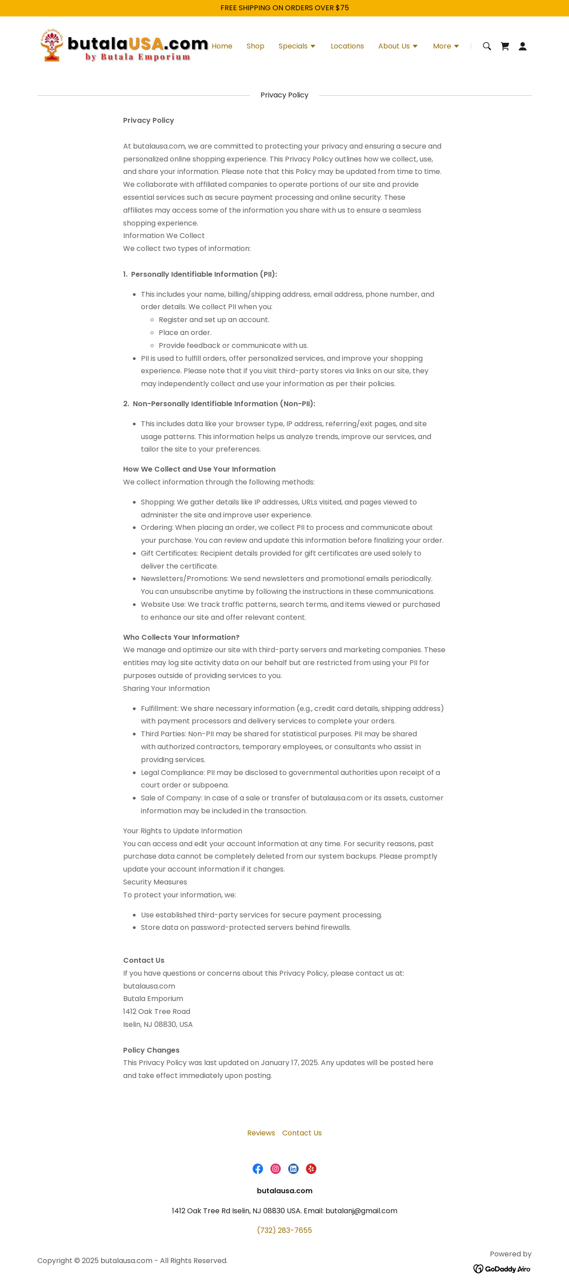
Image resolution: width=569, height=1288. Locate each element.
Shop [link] (255, 46)
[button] (298, 47)
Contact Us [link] (302, 1133)
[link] (123, 45)
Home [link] (222, 46)
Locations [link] (347, 46)
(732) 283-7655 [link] (284, 1230)
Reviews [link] (261, 1133)
